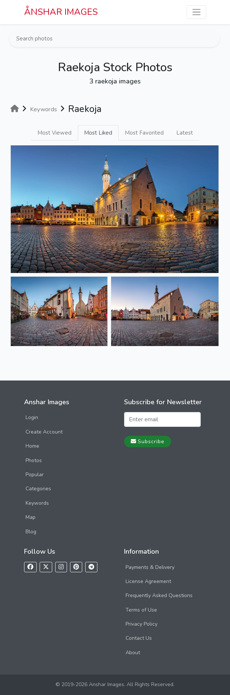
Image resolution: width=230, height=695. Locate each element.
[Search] (213, 39)
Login (32, 417)
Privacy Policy (141, 624)
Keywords (37, 503)
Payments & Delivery (150, 567)
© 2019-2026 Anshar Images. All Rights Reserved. (115, 684)
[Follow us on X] (46, 567)
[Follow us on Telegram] (91, 567)
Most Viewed (54, 132)
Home (32, 445)
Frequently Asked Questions (159, 595)
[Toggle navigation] (196, 12)
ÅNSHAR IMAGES (61, 12)
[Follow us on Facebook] (30, 567)
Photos (34, 460)
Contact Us (139, 638)
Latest (184, 132)
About (133, 652)
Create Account (44, 431)
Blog (31, 531)
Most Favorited (144, 132)
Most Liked (98, 132)
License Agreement (148, 581)
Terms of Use (141, 609)
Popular (35, 474)
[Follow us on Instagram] (61, 567)
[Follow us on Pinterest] (76, 567)
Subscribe (147, 441)
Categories (38, 488)
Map (31, 517)
